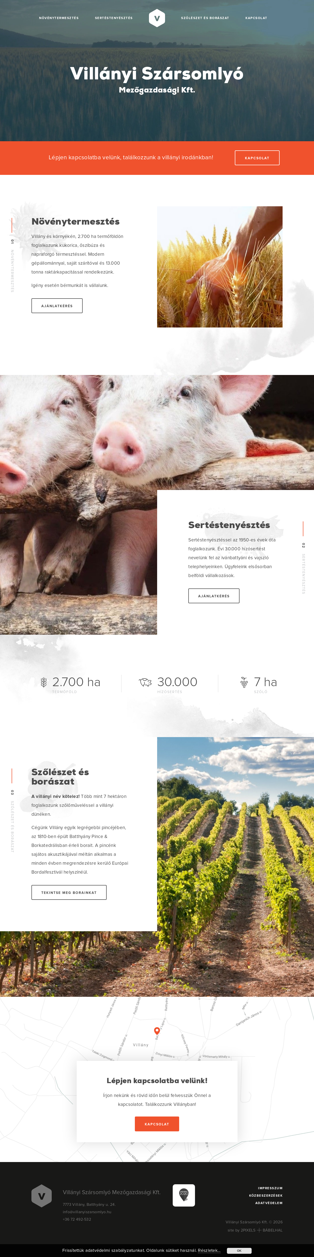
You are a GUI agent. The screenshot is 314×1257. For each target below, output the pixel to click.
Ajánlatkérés (57, 306)
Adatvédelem (269, 1203)
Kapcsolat (256, 18)
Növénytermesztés (59, 18)
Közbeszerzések (266, 1195)
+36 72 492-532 (77, 1219)
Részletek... (209, 1250)
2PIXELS (248, 1230)
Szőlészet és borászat (205, 18)
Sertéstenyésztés (114, 18)
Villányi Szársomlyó (157, 81)
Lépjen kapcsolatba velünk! (157, 1081)
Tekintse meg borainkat (69, 893)
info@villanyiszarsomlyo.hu (87, 1212)
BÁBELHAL (273, 1230)
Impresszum (270, 1188)
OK (239, 1251)
